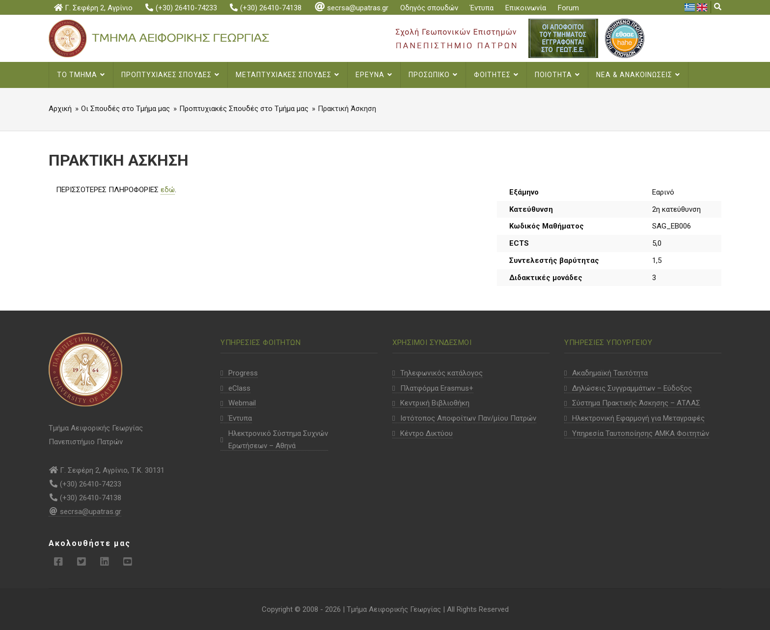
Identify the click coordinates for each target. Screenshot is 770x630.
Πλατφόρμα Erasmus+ (436, 388)
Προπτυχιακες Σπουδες (170, 75)
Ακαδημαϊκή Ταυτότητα (610, 373)
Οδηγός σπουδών (429, 7)
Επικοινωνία (525, 7)
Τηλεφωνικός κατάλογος (441, 373)
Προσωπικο (433, 75)
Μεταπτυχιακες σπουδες (287, 75)
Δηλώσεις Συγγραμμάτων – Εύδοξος (632, 388)
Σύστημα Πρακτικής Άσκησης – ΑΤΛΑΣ (636, 403)
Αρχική (60, 108)
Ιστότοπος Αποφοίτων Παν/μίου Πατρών (468, 418)
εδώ (168, 189)
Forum (568, 7)
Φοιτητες (496, 75)
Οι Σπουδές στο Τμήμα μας (125, 108)
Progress (243, 373)
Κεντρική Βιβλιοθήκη (434, 403)
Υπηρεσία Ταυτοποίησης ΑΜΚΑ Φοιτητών (640, 433)
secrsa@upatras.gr (350, 7)
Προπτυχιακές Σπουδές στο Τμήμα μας (243, 108)
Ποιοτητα (557, 75)
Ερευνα (374, 75)
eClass (239, 388)
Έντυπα (482, 7)
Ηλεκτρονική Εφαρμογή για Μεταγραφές (638, 418)
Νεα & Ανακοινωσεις (638, 75)
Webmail (242, 403)
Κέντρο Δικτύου (426, 433)
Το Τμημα (81, 75)
